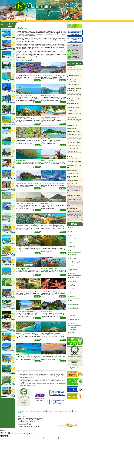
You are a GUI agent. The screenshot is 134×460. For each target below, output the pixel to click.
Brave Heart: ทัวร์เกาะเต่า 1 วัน (23, 117)
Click (35, 385)
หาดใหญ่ (72, 285)
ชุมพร (71, 235)
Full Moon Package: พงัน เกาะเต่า (49, 290)
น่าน (71, 250)
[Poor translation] (6, 436)
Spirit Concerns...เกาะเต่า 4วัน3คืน (24, 203)
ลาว (71, 312)
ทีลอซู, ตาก (73, 258)
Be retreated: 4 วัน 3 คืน (22, 160)
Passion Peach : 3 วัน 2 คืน (73, 145)
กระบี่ (71, 300)
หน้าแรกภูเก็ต (5, 21)
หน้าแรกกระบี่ (43, 411)
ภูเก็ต (71, 227)
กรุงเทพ (72, 266)
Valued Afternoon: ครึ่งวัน (22, 268)
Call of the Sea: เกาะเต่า (47, 74)
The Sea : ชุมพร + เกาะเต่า (22, 182)
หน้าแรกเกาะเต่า (12, 21)
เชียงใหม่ (72, 243)
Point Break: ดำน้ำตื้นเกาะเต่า (74, 93)
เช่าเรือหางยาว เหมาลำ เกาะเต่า (49, 268)
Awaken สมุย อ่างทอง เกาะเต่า (74, 211)
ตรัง (71, 292)
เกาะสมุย (72, 273)
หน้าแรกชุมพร (20, 21)
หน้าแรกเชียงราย (51, 21)
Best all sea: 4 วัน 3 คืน (47, 138)
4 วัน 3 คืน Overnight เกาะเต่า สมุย (24, 290)
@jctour (76, 53)
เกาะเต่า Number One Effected (74, 142)
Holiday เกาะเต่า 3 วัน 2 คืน (22, 354)
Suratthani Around (21, 138)
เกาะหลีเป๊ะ (73, 281)
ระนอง (71, 231)
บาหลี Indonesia (74, 319)
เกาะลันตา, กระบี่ (74, 304)
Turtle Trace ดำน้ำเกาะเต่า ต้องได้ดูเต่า (50, 333)
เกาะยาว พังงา (74, 239)
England (72, 332)
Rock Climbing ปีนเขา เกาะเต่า (74, 107)
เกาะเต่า (72, 289)
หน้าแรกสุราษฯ (35, 21)
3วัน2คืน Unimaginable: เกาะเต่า (24, 246)
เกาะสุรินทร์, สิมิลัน (75, 308)
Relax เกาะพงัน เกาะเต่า (47, 203)
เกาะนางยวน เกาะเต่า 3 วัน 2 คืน (49, 354)
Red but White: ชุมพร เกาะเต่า (74, 137)
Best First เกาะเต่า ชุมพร (72, 148)
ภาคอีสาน (72, 296)
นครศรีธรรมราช (74, 277)
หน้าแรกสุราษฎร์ (68, 411)
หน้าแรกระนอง (27, 21)
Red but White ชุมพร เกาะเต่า (23, 74)
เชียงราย (72, 246)
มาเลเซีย (72, 316)
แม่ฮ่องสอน (73, 254)
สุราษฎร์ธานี (73, 269)
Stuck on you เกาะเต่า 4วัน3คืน (74, 188)
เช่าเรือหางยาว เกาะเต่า (72, 110)
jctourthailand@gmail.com (27, 423)
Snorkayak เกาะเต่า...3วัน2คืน (74, 140)
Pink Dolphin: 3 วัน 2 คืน (47, 182)
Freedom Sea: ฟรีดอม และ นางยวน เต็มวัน (26, 225)
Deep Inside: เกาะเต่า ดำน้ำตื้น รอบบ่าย (25, 333)
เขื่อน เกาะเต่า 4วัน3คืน (47, 311)
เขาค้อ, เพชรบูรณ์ (75, 262)
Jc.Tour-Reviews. (30, 41)
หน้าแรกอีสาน (59, 21)
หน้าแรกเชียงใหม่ (43, 21)
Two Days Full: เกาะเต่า (72, 125)
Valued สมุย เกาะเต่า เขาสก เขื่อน (24, 95)
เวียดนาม (72, 323)
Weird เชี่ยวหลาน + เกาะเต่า (48, 95)
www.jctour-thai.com (26, 424)
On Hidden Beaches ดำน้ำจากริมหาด (25, 311)
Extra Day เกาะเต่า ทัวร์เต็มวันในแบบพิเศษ (51, 225)
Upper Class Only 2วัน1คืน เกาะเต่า (50, 117)
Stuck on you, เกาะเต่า (47, 246)
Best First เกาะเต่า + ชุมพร (48, 160)
